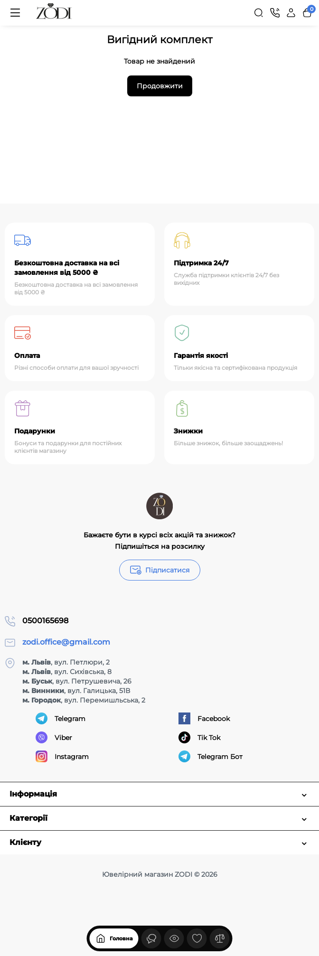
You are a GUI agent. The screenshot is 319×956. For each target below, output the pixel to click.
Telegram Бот (210, 756)
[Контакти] (275, 13)
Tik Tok (199, 737)
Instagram (62, 756)
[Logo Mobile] (54, 12)
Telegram (60, 718)
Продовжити (160, 86)
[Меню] (15, 12)
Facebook (204, 718)
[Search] (259, 13)
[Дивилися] (151, 938)
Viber (54, 737)
